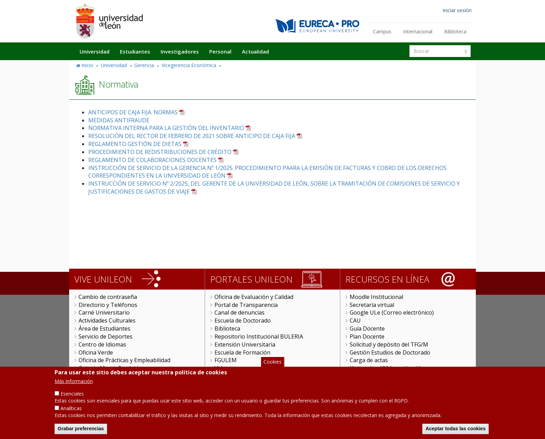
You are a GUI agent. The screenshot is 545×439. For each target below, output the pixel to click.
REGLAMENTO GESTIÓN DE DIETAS (134, 144)
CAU (355, 320)
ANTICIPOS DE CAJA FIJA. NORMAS (133, 112)
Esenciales (72, 400)
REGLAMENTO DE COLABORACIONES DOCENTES (152, 160)
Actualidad (255, 51)
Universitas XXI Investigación (387, 368)
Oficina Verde (96, 352)
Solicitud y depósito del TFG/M (389, 344)
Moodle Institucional (376, 297)
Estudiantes (135, 51)
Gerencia (144, 65)
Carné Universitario (104, 312)
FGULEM (225, 360)
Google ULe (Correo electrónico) (392, 312)
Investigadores (180, 51)
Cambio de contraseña (108, 297)
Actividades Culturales (107, 320)
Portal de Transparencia (246, 305)
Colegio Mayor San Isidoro (113, 368)
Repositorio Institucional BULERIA (258, 336)
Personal (220, 51)
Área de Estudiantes (104, 328)
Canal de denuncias (239, 312)
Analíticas (71, 415)
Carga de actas (369, 360)
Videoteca (227, 368)
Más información (74, 388)
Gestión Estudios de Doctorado (390, 352)
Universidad (94, 51)
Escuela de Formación (242, 352)
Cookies (272, 368)
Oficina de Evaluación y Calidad (253, 297)
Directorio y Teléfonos (108, 305)
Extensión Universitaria (244, 344)
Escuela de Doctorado (242, 320)
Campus (382, 31)
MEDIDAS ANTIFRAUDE (118, 120)
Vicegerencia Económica (189, 65)
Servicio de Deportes (105, 336)
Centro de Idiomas (102, 344)
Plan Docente (367, 336)
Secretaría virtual (372, 305)
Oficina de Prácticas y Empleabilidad (124, 360)
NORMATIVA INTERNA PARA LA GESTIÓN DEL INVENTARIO (166, 128)
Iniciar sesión (457, 10)
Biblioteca (455, 31)
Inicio (87, 65)
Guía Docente (367, 328)
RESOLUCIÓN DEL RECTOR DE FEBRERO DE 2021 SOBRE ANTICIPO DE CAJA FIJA (191, 136)
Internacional (417, 31)
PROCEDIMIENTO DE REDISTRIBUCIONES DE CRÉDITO (159, 152)
